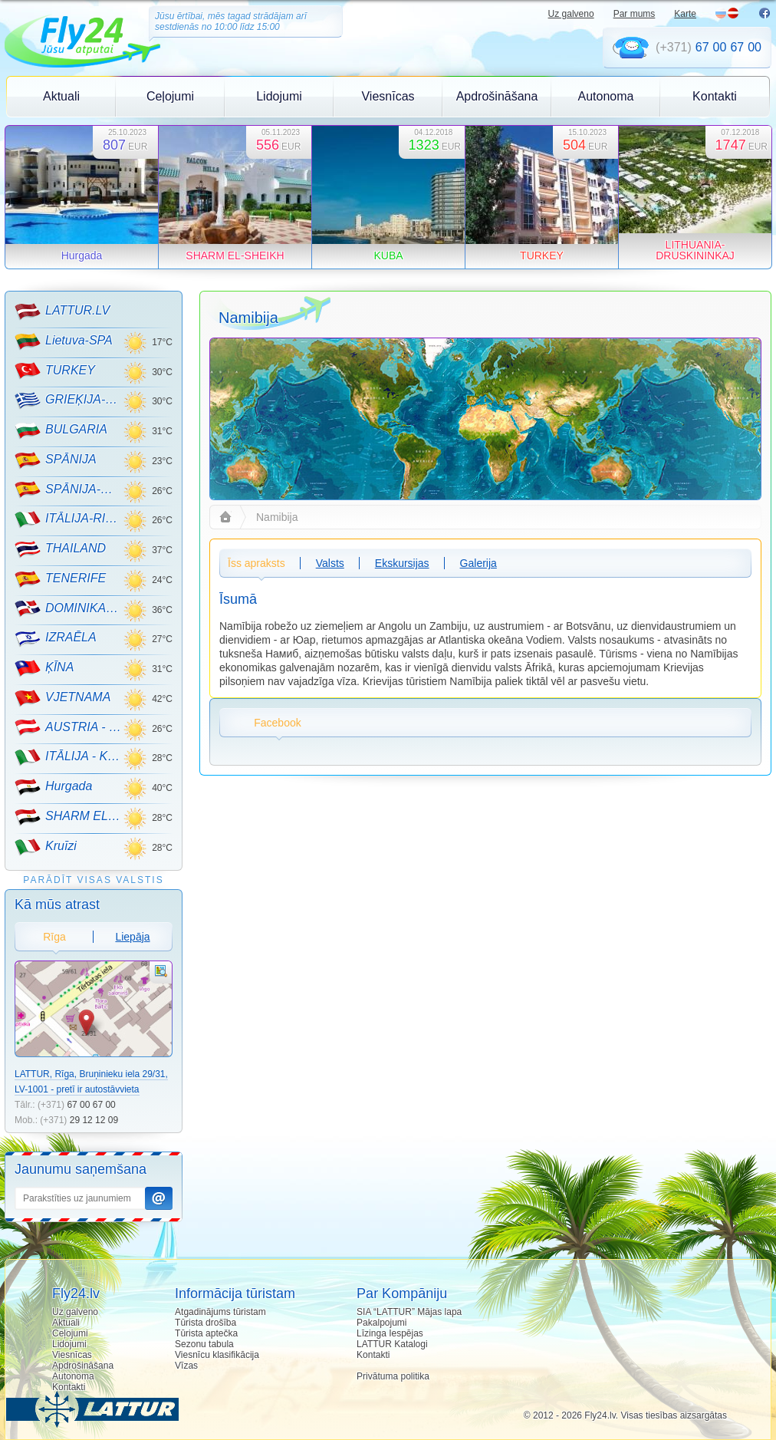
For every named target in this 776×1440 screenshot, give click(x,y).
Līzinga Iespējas (390, 1333)
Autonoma (606, 96)
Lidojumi (279, 96)
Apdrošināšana (497, 96)
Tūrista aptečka (206, 1333)
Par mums (634, 13)
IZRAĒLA (56, 638)
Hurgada (53, 787)
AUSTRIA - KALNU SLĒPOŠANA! (69, 727)
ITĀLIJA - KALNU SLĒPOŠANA (69, 757)
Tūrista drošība (205, 1322)
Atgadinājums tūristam (220, 1312)
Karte (685, 13)
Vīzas (186, 1365)
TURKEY (55, 371)
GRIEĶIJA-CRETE (69, 400)
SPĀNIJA (56, 460)
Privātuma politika (393, 1376)
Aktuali (61, 96)
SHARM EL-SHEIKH (69, 817)
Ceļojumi (170, 96)
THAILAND (60, 549)
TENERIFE (60, 579)
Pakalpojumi (381, 1322)
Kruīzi (46, 847)
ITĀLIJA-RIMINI (69, 519)
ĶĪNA (44, 668)
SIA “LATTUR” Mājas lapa (409, 1312)
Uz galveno (571, 13)
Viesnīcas (387, 96)
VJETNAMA (62, 698)
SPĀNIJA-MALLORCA (69, 489)
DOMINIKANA (69, 608)
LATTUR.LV (62, 311)
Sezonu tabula (204, 1344)
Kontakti (714, 96)
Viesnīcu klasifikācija (217, 1354)
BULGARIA (61, 430)
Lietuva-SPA (64, 341)
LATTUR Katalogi (392, 1344)
